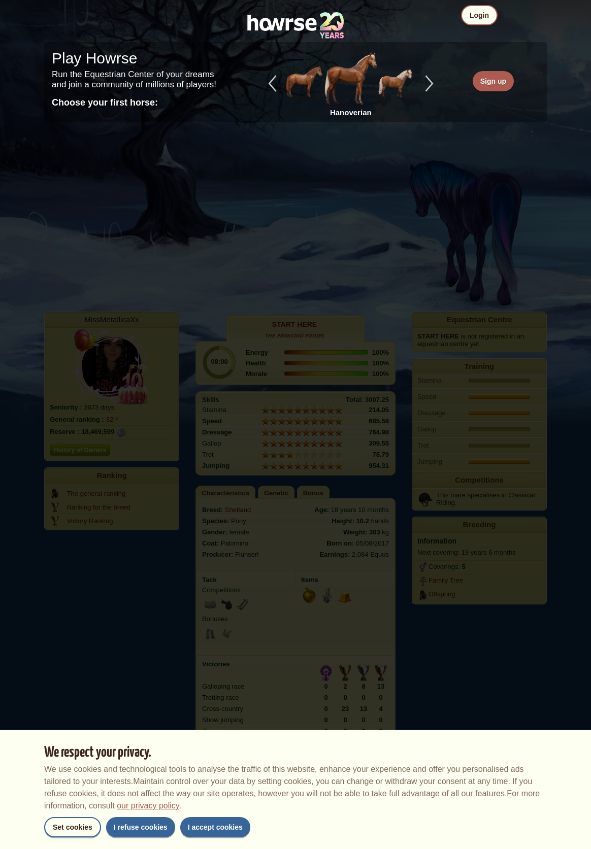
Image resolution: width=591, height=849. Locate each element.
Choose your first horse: (105, 102)
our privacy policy (148, 805)
